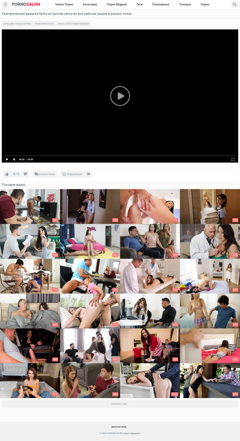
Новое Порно (64, 4)
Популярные (160, 4)
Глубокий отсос (44, 24)
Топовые (185, 4)
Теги (139, 4)
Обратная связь (119, 427)
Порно (205, 4)
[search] (234, 4)
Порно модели (117, 4)
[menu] (5, 4)
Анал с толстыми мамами (73, 24)
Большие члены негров (17, 24)
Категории (90, 4)
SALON (26, 4)
